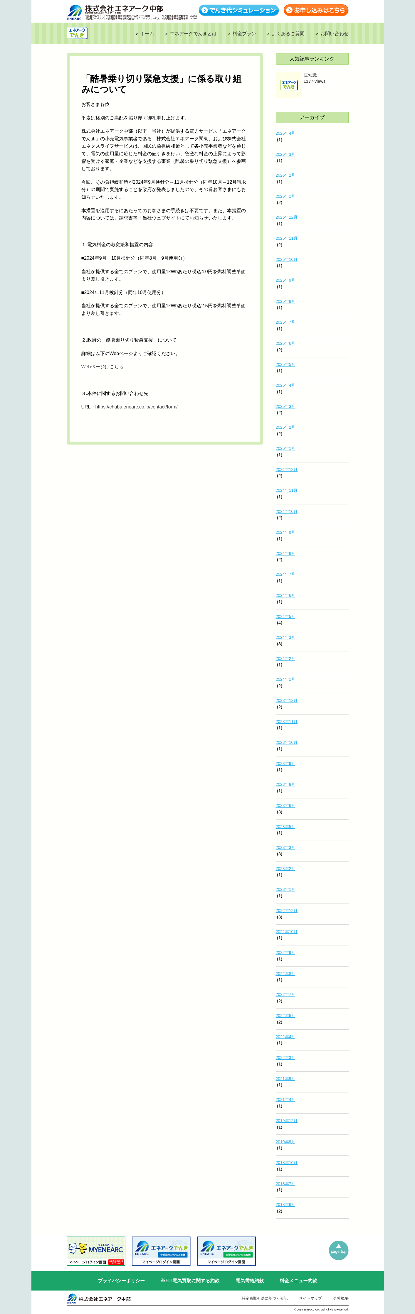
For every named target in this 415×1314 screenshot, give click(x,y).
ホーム (147, 33)
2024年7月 (285, 574)
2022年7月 (285, 994)
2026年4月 (285, 133)
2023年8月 (285, 784)
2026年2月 (285, 175)
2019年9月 (285, 1141)
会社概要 (341, 1298)
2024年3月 (285, 637)
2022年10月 (287, 931)
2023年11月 (287, 721)
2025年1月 (285, 448)
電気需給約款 (250, 1280)
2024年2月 (285, 658)
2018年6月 (285, 1204)
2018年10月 (287, 1162)
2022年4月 (285, 1036)
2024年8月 (285, 553)
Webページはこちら (102, 366)
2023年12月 (287, 700)
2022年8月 (285, 973)
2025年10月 (287, 259)
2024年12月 (287, 469)
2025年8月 (285, 301)
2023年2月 (285, 868)
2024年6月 (285, 595)
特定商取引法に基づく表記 (265, 1298)
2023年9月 (285, 763)
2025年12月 (287, 217)
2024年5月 (285, 616)
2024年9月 (285, 532)
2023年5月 (285, 826)
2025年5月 (285, 364)
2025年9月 (285, 280)
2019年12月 (287, 1120)
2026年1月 (285, 196)
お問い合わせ (334, 33)
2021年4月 (285, 1099)
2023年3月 (285, 847)
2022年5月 (285, 1015)
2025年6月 (285, 343)
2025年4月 (285, 385)
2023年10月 (287, 742)
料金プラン (244, 33)
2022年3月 (285, 1057)
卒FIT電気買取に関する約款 (190, 1280)
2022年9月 (285, 952)
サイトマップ (310, 1298)
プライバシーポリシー (121, 1280)
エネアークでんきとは (193, 33)
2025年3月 (285, 406)
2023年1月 (285, 889)
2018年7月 (285, 1183)
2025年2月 (285, 427)
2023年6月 (285, 805)
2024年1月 (285, 679)
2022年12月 (287, 910)
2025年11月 (287, 238)
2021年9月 (285, 1078)
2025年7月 (285, 322)
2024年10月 (287, 511)
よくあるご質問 (288, 33)
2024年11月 (287, 490)
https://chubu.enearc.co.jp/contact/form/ (136, 406)
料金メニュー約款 (298, 1280)
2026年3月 (285, 154)
